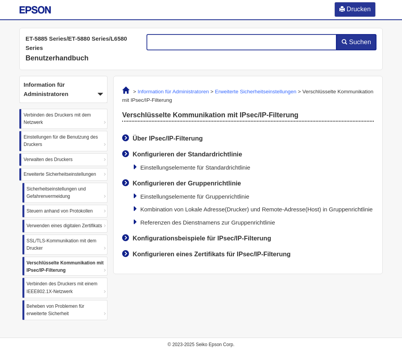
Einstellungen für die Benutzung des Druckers (61, 140)
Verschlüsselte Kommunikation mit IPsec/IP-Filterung (65, 266)
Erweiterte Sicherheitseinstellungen (60, 174)
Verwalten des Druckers (48, 159)
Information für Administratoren (173, 91)
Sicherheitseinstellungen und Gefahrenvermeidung (56, 192)
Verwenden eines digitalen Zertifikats (64, 225)
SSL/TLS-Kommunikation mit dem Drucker (62, 244)
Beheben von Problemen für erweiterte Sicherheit (55, 310)
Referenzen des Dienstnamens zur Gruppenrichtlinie (207, 222)
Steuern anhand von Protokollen (60, 211)
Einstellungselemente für (195, 167)
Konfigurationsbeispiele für (202, 238)
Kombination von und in (256, 209)
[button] (63, 89)
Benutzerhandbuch (57, 58)
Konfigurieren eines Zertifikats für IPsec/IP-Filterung (212, 253)
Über (168, 138)
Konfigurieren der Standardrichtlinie (187, 154)
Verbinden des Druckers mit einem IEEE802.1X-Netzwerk (62, 287)
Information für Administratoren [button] (63, 90)
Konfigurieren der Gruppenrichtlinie (187, 183)
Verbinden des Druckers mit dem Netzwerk (57, 118)
